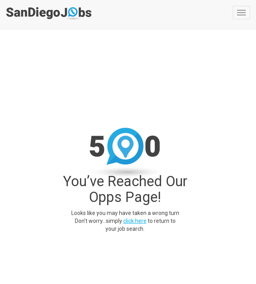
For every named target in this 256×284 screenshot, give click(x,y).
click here (135, 221)
